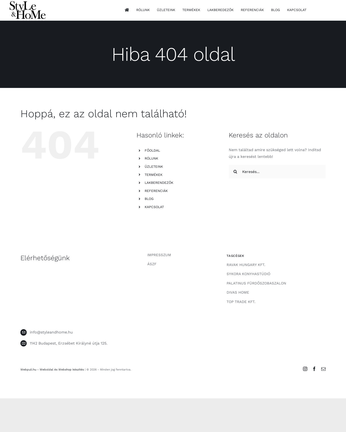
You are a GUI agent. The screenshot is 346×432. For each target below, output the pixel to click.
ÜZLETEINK (154, 166)
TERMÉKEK (153, 175)
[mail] (323, 369)
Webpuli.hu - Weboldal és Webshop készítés (52, 369)
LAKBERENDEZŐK (159, 183)
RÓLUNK (151, 158)
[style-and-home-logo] (28, 3)
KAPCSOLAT (154, 207)
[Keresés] (235, 171)
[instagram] (305, 369)
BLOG (149, 199)
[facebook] (314, 369)
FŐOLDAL (152, 150)
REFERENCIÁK (156, 191)
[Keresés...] (277, 171)
